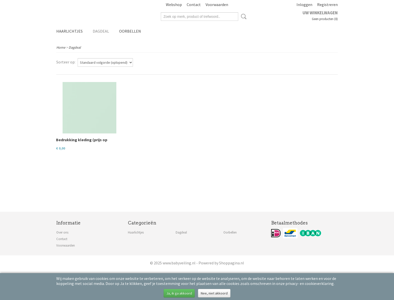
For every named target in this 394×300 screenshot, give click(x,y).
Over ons (62, 232)
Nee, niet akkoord (214, 293)
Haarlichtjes (69, 31)
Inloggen (304, 4)
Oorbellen (130, 31)
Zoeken (243, 16)
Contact (194, 4)
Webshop (174, 4)
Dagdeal (101, 31)
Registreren (327, 4)
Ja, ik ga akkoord (179, 293)
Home (60, 47)
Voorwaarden (217, 4)
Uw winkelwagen (320, 13)
